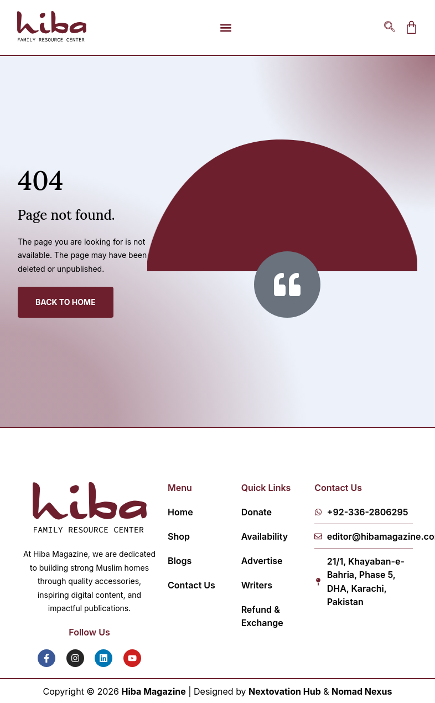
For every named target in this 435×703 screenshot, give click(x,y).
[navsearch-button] (389, 28)
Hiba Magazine (154, 691)
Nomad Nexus (362, 691)
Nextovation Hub (284, 691)
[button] (225, 27)
